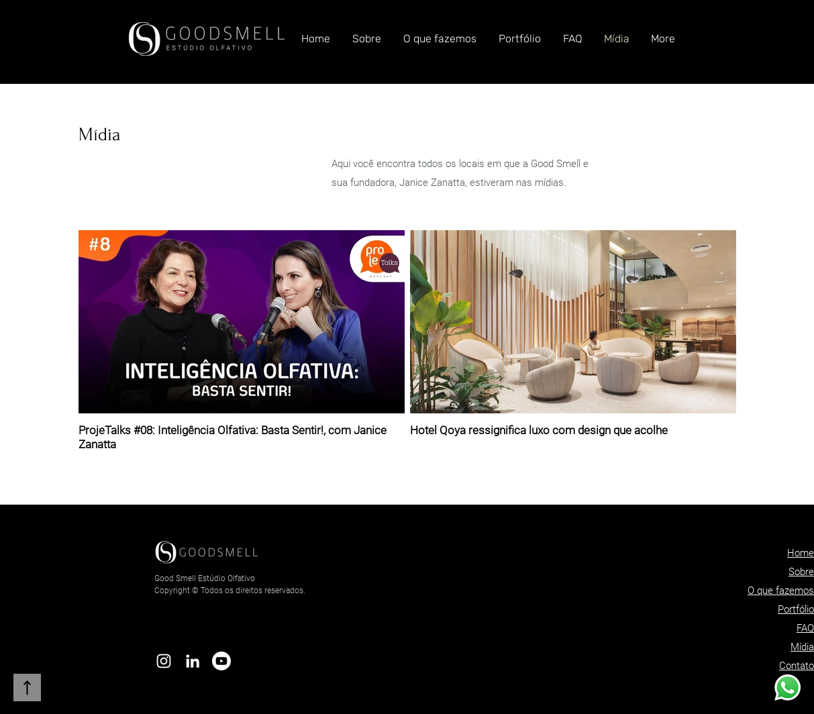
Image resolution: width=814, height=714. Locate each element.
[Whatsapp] (787, 687)
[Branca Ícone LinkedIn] (192, 661)
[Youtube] (221, 661)
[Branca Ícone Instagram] (163, 661)
